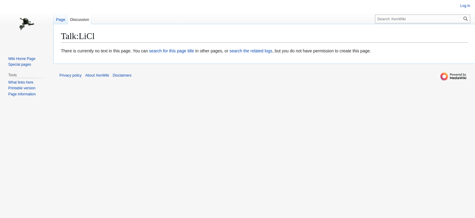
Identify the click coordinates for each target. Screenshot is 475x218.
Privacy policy (70, 75)
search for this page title (171, 50)
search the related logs (250, 50)
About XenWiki (97, 75)
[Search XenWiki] (422, 19)
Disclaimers (122, 75)
